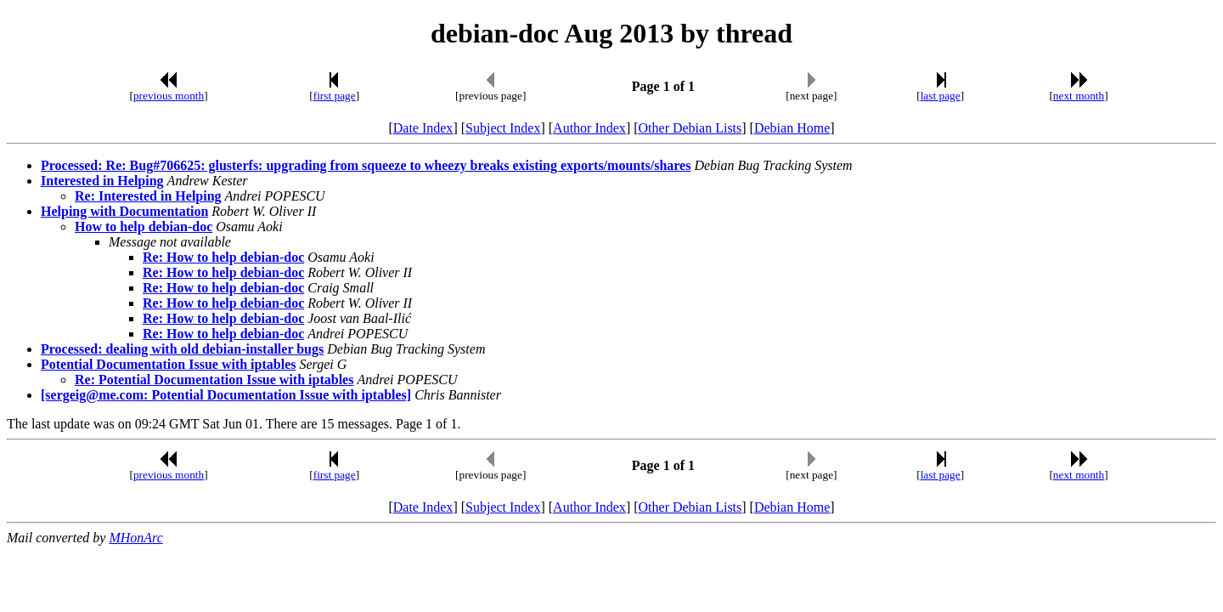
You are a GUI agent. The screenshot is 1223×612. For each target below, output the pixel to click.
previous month (168, 95)
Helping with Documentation (124, 211)
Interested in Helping (102, 180)
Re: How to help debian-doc (223, 257)
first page (334, 95)
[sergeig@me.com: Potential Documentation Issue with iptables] (226, 395)
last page (941, 95)
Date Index (423, 128)
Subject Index (502, 128)
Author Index (589, 128)
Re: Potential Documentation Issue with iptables (214, 379)
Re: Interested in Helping (148, 196)
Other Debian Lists (690, 128)
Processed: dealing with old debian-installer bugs (182, 349)
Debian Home (792, 128)
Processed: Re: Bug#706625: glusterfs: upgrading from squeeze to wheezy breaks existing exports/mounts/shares (365, 165)
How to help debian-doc (143, 226)
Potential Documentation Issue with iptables (168, 364)
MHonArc (135, 537)
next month (1078, 95)
